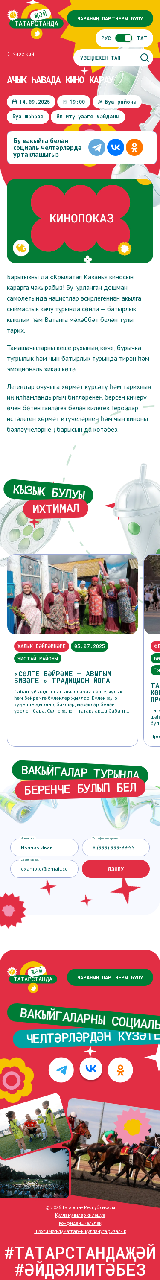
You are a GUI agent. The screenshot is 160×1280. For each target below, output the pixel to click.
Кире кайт (24, 53)
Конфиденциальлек (80, 1223)
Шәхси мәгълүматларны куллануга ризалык (80, 1231)
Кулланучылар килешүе (80, 1215)
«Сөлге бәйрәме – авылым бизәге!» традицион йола (62, 677)
